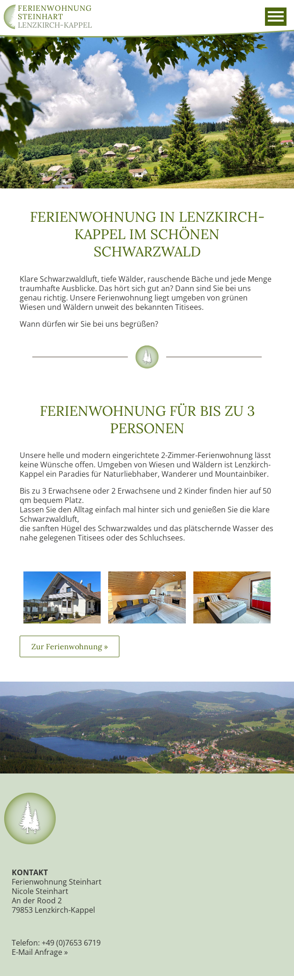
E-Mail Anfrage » (40, 961)
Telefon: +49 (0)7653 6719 (56, 952)
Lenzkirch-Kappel (55, 16)
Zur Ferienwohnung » (70, 654)
